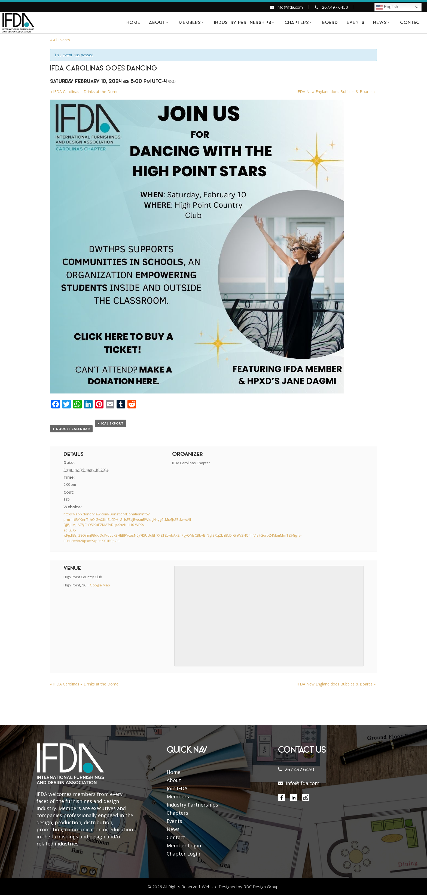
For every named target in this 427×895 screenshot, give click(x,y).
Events (174, 821)
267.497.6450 (335, 7)
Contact (176, 837)
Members (178, 796)
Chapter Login (183, 853)
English (387, 7)
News (173, 829)
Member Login (184, 845)
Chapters (177, 813)
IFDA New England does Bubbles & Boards (336, 91)
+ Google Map (98, 585)
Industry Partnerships (192, 804)
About (174, 780)
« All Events (60, 39)
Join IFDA (177, 788)
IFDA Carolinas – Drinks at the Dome (84, 91)
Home (174, 772)
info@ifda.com (290, 7)
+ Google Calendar (71, 429)
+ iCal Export (110, 423)
